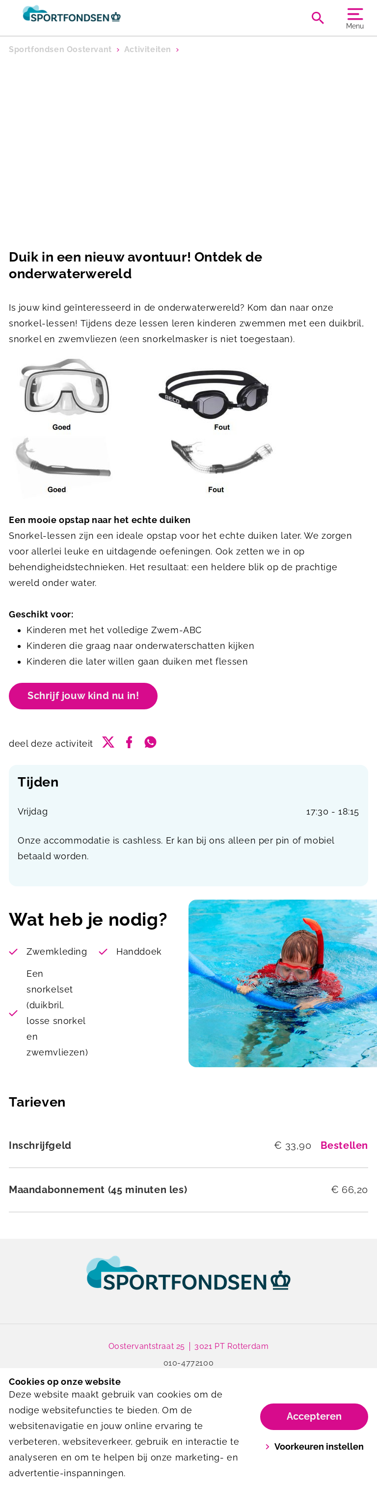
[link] (188, 1282)
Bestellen (344, 1145)
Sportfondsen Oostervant (60, 49)
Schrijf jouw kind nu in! (83, 695)
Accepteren (314, 1416)
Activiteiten (147, 49)
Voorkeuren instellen (314, 1446)
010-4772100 (188, 1363)
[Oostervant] (98, 17)
